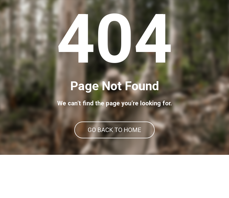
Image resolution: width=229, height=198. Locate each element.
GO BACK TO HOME (114, 130)
